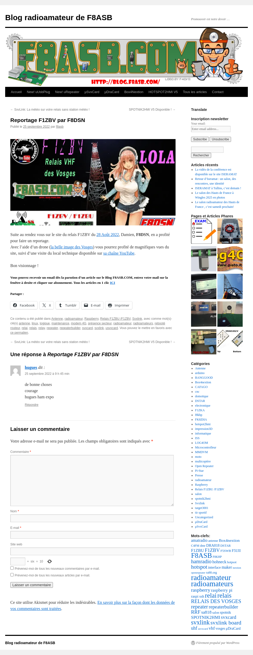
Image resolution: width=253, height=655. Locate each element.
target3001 (201, 508)
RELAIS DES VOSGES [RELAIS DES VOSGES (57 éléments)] (216, 601)
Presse (199, 475)
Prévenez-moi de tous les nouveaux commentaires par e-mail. (57, 568)
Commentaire (20, 452)
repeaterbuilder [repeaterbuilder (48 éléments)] (223, 607)
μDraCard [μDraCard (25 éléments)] (233, 628)
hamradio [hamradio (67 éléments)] (201, 561)
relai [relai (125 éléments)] (211, 595)
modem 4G (78, 323)
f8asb (60, 126)
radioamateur (74, 319)
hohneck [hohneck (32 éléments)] (219, 562)
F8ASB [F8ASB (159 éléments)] (201, 555)
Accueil (16, 92)
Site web (16, 544)
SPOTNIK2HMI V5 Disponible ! (152, 109)
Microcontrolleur (205, 447)
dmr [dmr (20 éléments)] (202, 545)
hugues (31, 367)
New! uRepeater (67, 92)
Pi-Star (199, 471)
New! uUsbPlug (38, 92)
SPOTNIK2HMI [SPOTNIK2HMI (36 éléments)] (205, 617)
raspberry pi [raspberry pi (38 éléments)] (222, 590)
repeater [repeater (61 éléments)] (199, 607)
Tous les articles (195, 92)
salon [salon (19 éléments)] (215, 612)
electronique (202, 405)
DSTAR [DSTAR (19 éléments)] (225, 545)
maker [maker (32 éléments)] (227, 567)
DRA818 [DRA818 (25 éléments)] (213, 545)
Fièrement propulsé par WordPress (217, 643)
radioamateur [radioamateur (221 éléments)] (211, 577)
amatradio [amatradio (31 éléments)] (199, 540)
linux (35, 323)
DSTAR (200, 401)
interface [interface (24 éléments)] (214, 567)
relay (41, 328)
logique (45, 323)
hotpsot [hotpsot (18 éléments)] (231, 562)
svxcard (87, 328)
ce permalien (19, 332)
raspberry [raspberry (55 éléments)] (200, 590)
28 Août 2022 (107, 234)
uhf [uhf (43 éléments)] (194, 628)
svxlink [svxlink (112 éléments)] (200, 622)
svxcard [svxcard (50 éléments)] (228, 617)
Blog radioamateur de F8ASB (58, 17)
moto (198, 457)
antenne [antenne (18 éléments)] (213, 541)
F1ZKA (200, 410)
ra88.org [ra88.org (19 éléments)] (211, 572)
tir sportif (201, 512)
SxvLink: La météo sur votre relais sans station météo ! (50, 109)
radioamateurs (143, 323)
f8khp (198, 415)
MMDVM (201, 452)
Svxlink (137, 319)
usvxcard (112, 328)
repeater (52, 328)
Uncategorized (204, 517)
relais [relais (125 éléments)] (224, 595)
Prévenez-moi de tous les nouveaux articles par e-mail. (52, 575)
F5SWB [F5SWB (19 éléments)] (225, 551)
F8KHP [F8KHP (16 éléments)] (217, 556)
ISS (197, 438)
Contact (218, 92)
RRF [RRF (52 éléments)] (195, 612)
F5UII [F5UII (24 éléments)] (236, 551)
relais (33, 328)
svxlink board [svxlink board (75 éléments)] (225, 623)
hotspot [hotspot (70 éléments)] (199, 567)
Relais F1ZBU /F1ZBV (115, 319)
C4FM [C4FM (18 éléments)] (195, 545)
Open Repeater (204, 466)
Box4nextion (203, 382)
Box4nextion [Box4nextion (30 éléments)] (229, 540)
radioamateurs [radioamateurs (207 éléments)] (212, 584)
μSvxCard (91, 92)
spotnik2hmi (203, 498)
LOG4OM (201, 443)
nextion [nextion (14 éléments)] (237, 567)
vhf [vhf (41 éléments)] (212, 628)
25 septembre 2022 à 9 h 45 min (47, 374)
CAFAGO (201, 387)
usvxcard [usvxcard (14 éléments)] (203, 628)
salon (198, 494)
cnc (197, 391)
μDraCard (112, 92)
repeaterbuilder (70, 328)
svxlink (99, 328)
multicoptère (203, 461)
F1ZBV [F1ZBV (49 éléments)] (212, 550)
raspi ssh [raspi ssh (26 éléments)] (197, 596)
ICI (112, 283)
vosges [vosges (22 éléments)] (220, 628)
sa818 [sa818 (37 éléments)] (206, 612)
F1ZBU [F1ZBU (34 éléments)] (197, 550)
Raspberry (91, 319)
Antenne (57, 319)
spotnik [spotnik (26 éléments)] (225, 612)
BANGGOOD (204, 377)
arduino (200, 373)
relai (25, 328)
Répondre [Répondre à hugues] (31, 405)
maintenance (60, 323)
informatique (203, 433)
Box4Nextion (133, 92)
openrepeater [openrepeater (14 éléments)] (198, 572)
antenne (24, 323)
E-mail (15, 528)
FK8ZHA (201, 419)
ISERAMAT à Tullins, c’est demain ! (218, 188)
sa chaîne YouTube (119, 253)
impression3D (203, 429)
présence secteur (100, 323)
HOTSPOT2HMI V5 (163, 92)
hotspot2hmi (203, 424)
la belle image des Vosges (72, 247)
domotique (201, 396)
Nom (14, 511)
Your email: (198, 123)
